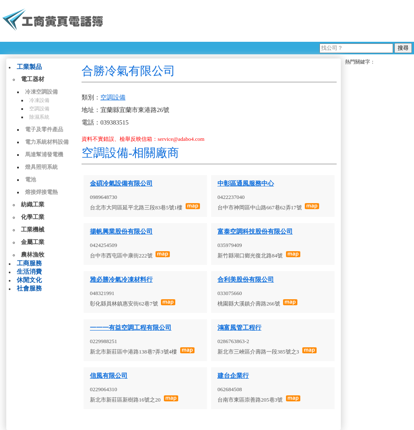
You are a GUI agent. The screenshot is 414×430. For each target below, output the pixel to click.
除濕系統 (39, 117)
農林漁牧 (32, 255)
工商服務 (29, 263)
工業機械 (32, 229)
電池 (30, 179)
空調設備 (39, 109)
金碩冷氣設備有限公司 (121, 183)
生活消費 (29, 271)
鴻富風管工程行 (239, 327)
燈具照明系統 (41, 167)
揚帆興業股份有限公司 (121, 231)
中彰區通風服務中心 (245, 183)
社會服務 (29, 288)
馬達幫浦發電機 (44, 154)
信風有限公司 (109, 375)
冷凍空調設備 (41, 92)
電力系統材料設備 (47, 142)
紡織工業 (32, 204)
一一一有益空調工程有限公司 (130, 327)
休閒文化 (29, 280)
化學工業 (32, 217)
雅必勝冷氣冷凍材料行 (121, 279)
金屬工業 (32, 242)
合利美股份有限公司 (245, 279)
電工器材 (32, 79)
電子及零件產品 (44, 129)
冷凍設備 (39, 100)
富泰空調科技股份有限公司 (255, 231)
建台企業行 (233, 375)
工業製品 (29, 67)
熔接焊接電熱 (41, 192)
